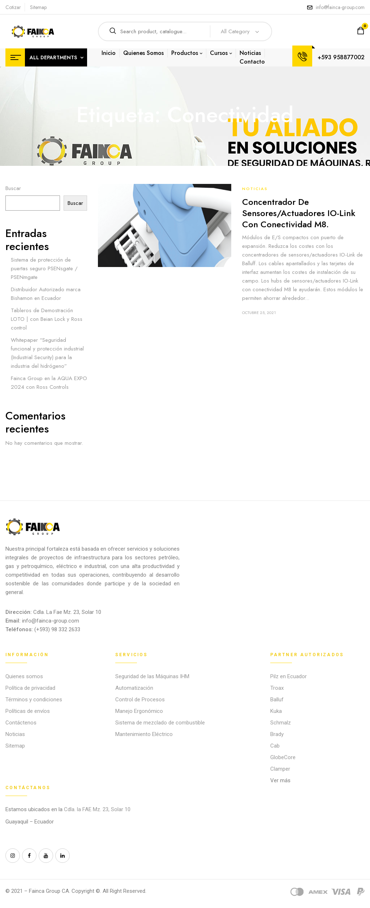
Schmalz (280, 722)
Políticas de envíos (27, 711)
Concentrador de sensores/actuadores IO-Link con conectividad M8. (298, 213)
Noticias (255, 189)
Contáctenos (20, 722)
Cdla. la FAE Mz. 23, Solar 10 (98, 809)
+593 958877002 (341, 57)
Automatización (134, 688)
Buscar (13, 188)
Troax (277, 688)
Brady (277, 734)
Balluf (277, 699)
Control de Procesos (140, 699)
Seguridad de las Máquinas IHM (152, 676)
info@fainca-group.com (340, 7)
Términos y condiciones (33, 699)
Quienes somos (24, 676)
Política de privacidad (30, 688)
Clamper (280, 769)
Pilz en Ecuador (288, 676)
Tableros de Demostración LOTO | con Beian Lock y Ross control (46, 319)
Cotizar (13, 7)
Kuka (276, 711)
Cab (275, 746)
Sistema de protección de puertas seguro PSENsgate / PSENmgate (44, 268)
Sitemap (38, 7)
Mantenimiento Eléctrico (144, 734)
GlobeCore (283, 757)
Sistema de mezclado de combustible (160, 722)
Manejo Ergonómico (139, 711)
